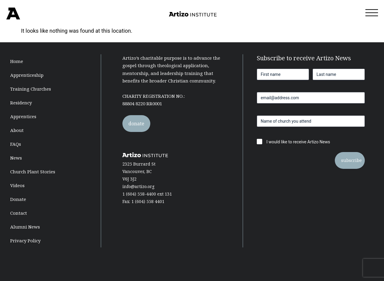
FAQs (15, 144)
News (16, 158)
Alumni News (25, 227)
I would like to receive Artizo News (298, 141)
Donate (18, 199)
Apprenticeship (27, 75)
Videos (17, 185)
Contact (18, 213)
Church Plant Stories (32, 172)
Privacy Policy (25, 241)
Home (16, 61)
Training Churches (30, 89)
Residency (21, 103)
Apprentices (23, 116)
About (17, 130)
